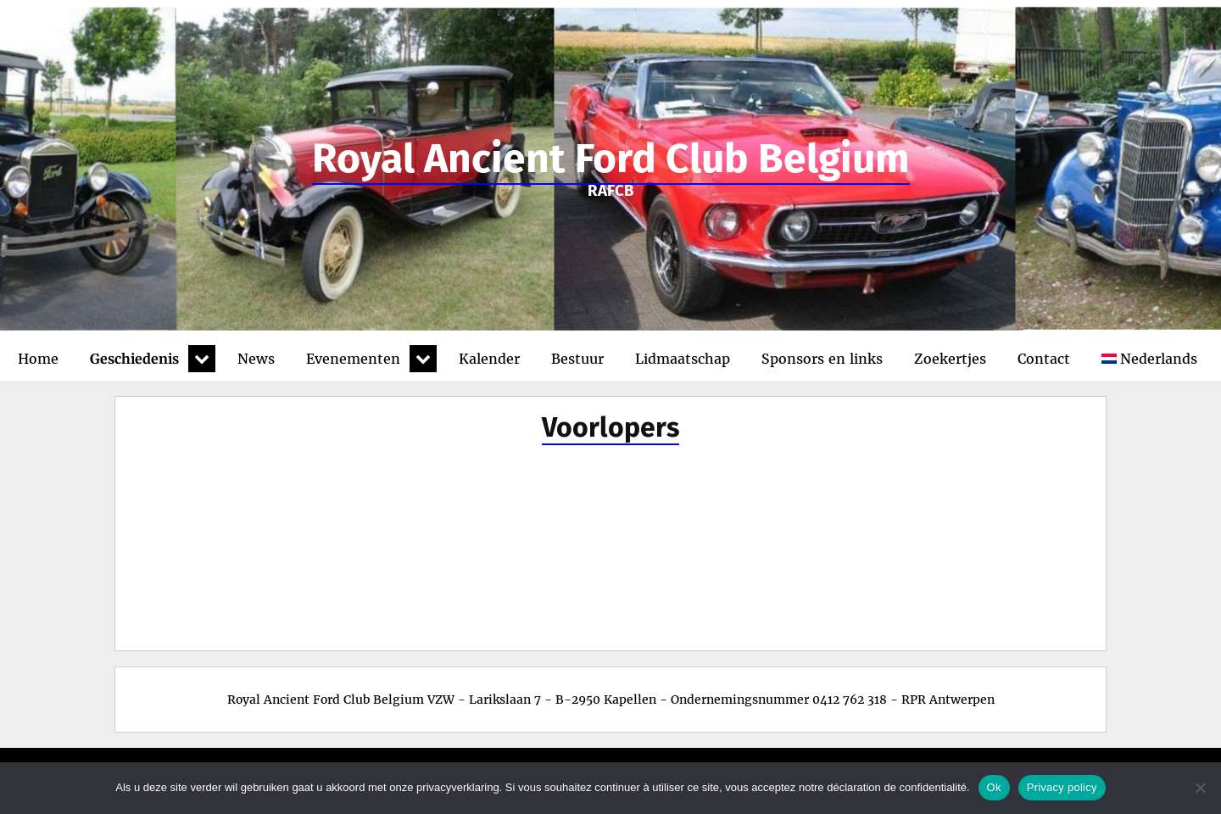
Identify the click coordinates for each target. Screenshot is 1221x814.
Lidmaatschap (682, 358)
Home (38, 358)
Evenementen (353, 358)
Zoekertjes (950, 358)
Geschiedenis (134, 358)
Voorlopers (610, 427)
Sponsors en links (822, 358)
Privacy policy (1062, 787)
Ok (994, 787)
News (256, 358)
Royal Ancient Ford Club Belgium (611, 158)
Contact (1044, 358)
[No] (1199, 787)
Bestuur (577, 358)
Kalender (489, 358)
